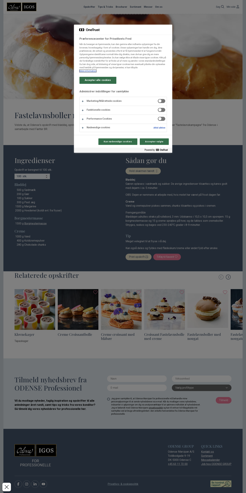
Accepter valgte (154, 141)
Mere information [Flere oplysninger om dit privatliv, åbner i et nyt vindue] (87, 71)
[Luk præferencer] (6, 487)
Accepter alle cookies (98, 80)
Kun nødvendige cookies (118, 141)
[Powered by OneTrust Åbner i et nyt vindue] (157, 150)
